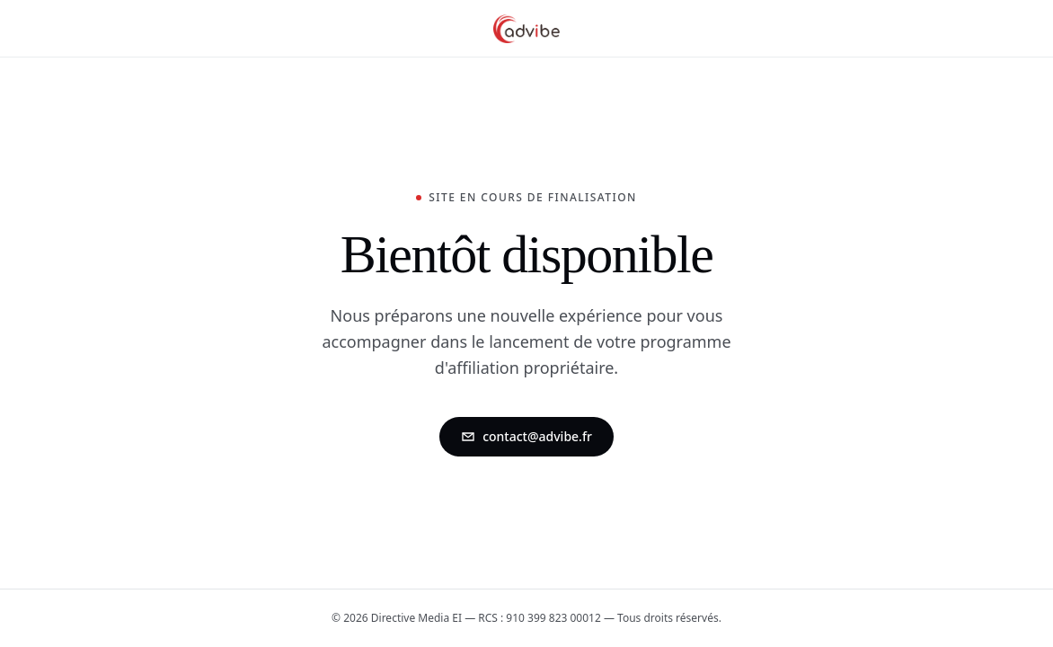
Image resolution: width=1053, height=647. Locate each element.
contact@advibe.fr (526, 436)
